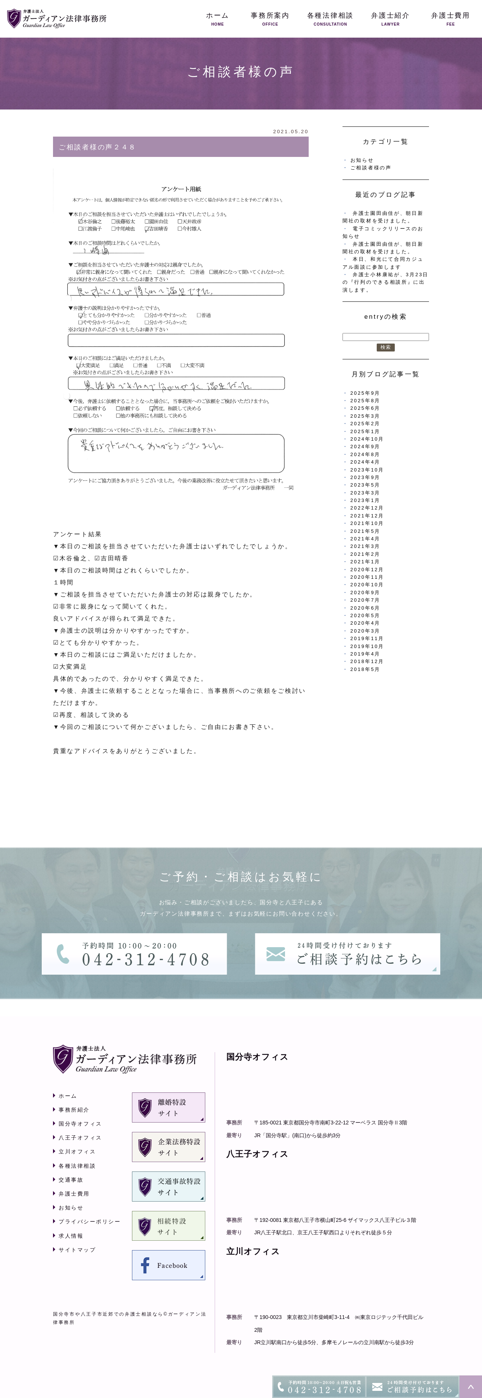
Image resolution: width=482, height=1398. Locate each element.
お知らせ (362, 160)
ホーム (68, 1096)
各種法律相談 (77, 1166)
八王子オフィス (80, 1138)
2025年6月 (365, 408)
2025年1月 (365, 431)
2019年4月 (365, 654)
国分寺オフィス (80, 1124)
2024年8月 (365, 454)
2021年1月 (365, 561)
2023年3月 (365, 493)
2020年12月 (367, 569)
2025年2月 (365, 423)
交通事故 (71, 1180)
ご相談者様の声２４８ (97, 147)
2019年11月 (367, 638)
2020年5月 (365, 615)
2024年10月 (367, 439)
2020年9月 (365, 592)
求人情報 (71, 1236)
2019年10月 (367, 646)
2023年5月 (365, 485)
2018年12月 (367, 661)
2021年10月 (367, 523)
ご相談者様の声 (371, 167)
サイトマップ (77, 1250)
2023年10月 (367, 470)
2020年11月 (367, 577)
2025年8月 (365, 400)
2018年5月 (365, 669)
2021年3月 (365, 546)
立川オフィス (77, 1152)
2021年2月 (365, 554)
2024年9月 (365, 446)
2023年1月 (365, 500)
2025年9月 (365, 393)
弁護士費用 (74, 1194)
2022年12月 (367, 508)
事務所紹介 (74, 1110)
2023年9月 (365, 477)
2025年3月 (365, 416)
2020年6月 (365, 608)
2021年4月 (365, 539)
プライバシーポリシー (90, 1221)
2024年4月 (365, 462)
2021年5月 (365, 531)
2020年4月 (365, 623)
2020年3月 (365, 631)
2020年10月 (367, 584)
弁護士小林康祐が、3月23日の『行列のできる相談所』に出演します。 (386, 282)
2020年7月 (365, 600)
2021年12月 (367, 516)
